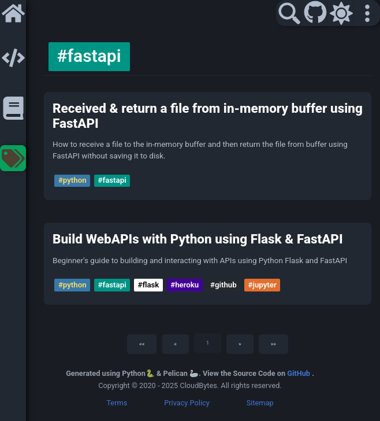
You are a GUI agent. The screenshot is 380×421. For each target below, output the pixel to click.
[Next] (240, 344)
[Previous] (175, 344)
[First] (141, 344)
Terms (116, 402)
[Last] (273, 344)
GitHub (299, 373)
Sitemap (260, 402)
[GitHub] (315, 13)
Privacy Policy (187, 402)
